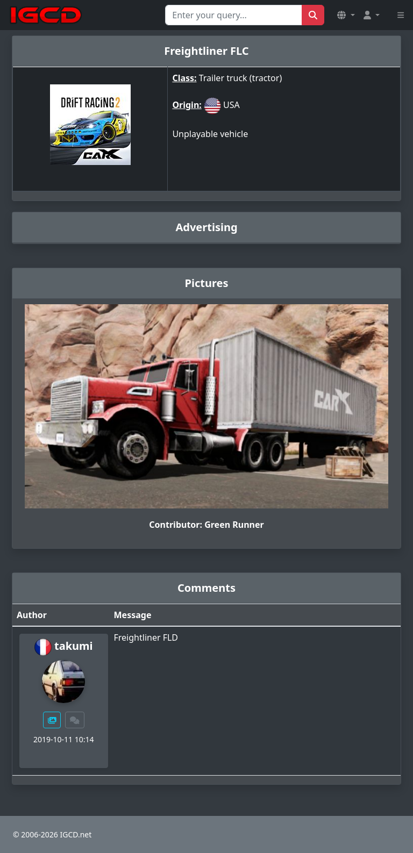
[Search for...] (233, 15)
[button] (346, 15)
